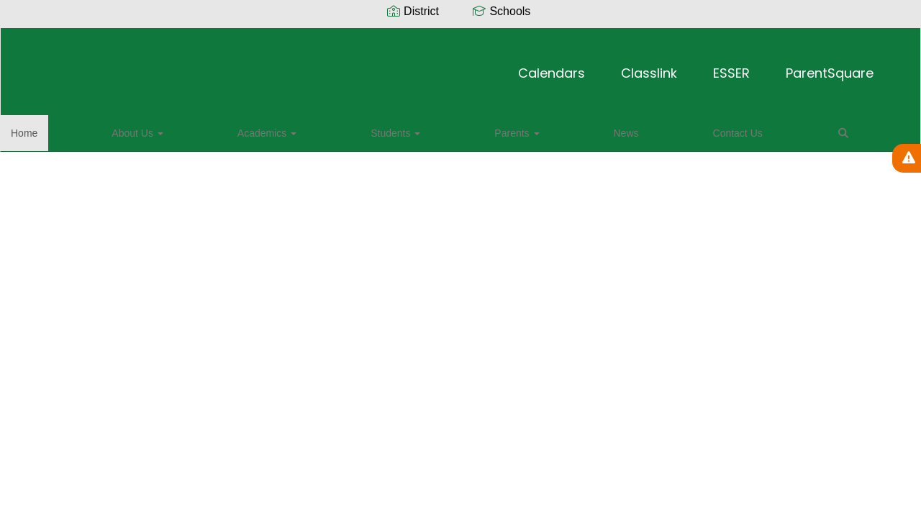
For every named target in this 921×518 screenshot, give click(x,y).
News (386, 129)
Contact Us (445, 129)
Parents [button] (329, 129)
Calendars (380, 66)
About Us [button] (106, 129)
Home (46, 129)
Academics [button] (184, 129)
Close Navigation (563, 134)
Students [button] (260, 129)
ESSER (560, 66)
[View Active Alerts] (906, 158)
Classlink (478, 66)
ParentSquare (658, 66)
